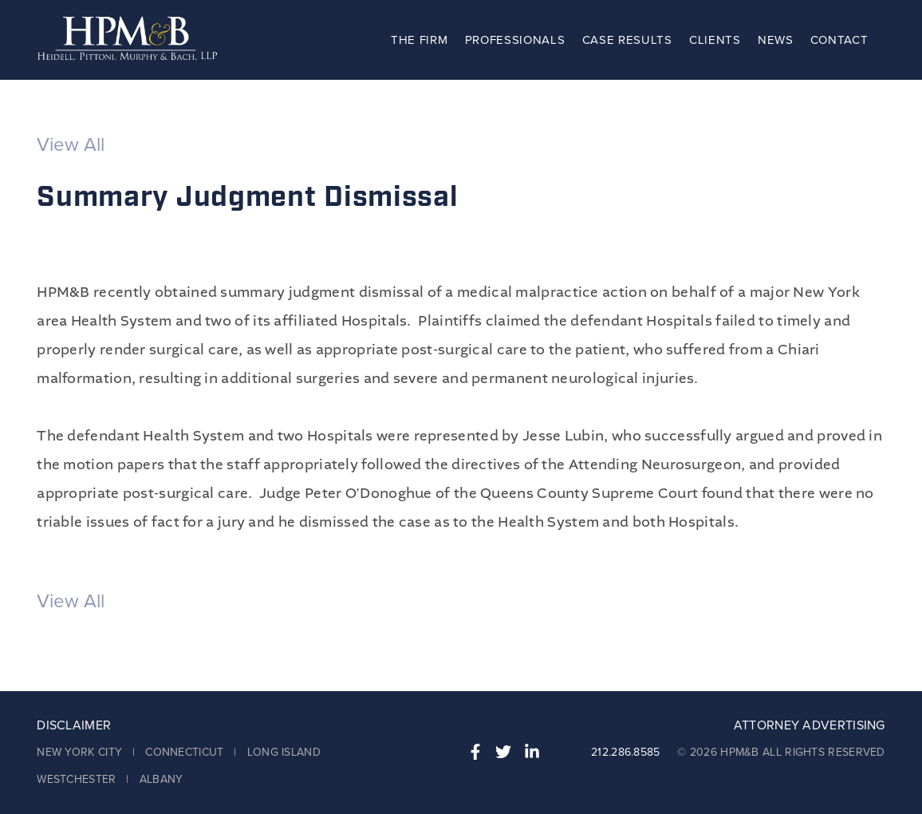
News (776, 40)
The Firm (419, 40)
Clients (715, 40)
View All (70, 144)
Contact (839, 40)
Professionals (515, 40)
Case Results (627, 40)
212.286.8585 (625, 752)
